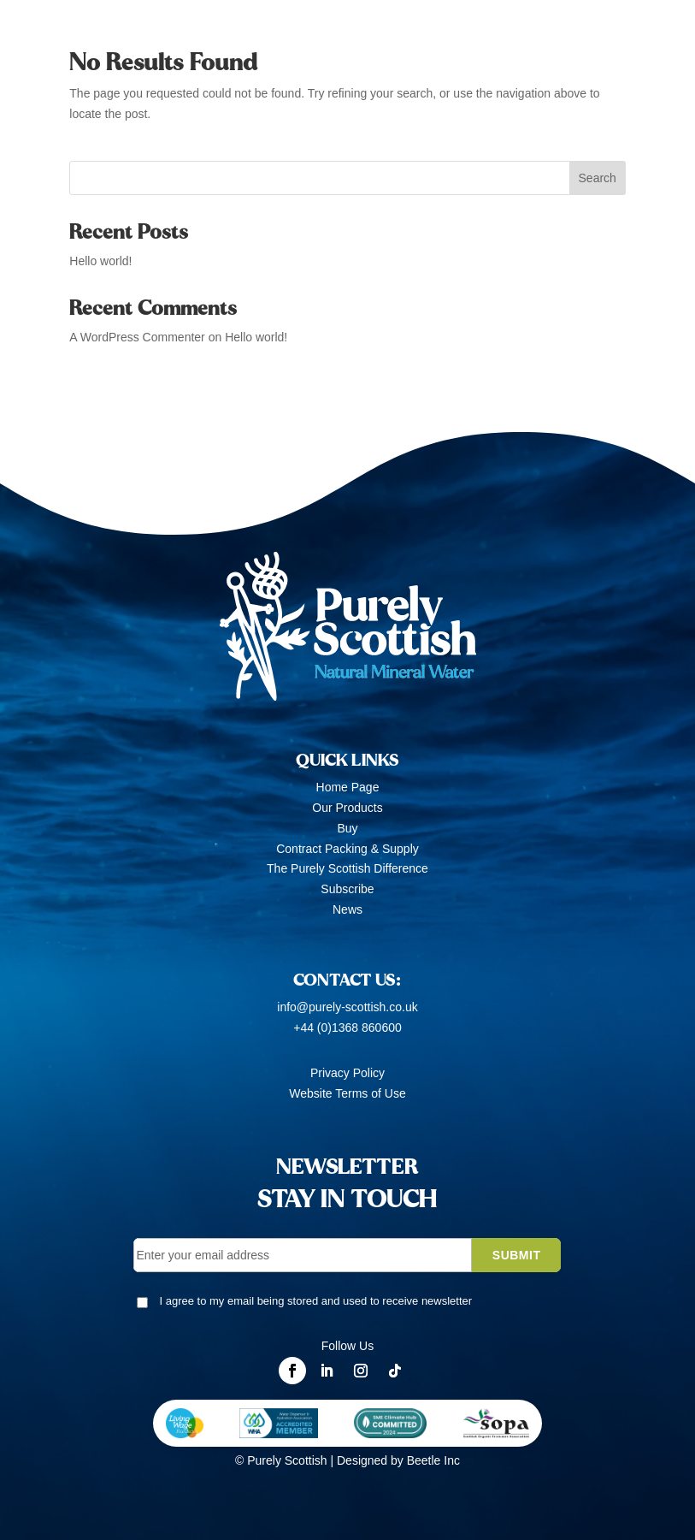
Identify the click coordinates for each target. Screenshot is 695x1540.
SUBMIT (516, 1255)
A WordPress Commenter (136, 337)
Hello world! (100, 261)
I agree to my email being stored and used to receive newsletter (315, 1300)
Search (597, 178)
